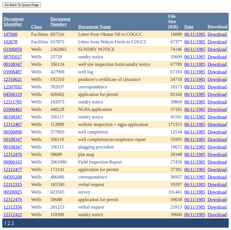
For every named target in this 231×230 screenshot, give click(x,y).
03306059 (12, 49)
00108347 (12, 64)
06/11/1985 (194, 34)
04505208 (12, 177)
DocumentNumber (61, 21)
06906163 (12, 161)
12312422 (12, 214)
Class (36, 26)
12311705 (12, 101)
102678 (10, 41)
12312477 (12, 169)
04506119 (12, 94)
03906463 (12, 109)
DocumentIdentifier (13, 21)
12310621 (12, 79)
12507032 (12, 86)
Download (217, 34)
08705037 (12, 56)
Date (188, 26)
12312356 (12, 207)
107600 (10, 34)
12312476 (12, 154)
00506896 (12, 131)
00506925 (12, 192)
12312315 (12, 184)
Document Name (94, 26)
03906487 (12, 71)
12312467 (12, 124)
